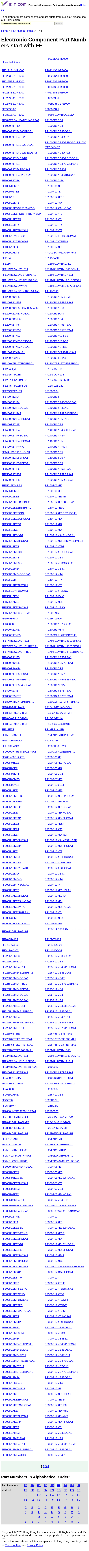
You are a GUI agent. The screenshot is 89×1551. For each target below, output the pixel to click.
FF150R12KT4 (10, 557)
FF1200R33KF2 (11, 357)
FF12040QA (9, 369)
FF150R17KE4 (53, 601)
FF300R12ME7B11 (13, 1366)
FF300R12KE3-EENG (15, 1233)
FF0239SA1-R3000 (13, 98)
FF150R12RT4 (53, 579)
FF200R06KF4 (10, 773)
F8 (71, 1499)
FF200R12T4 (53, 884)
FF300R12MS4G (12, 1382)
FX (58, 1494)
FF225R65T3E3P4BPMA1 (17, 1044)
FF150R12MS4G (55, 568)
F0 (78, 1494)
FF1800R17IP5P (55, 674)
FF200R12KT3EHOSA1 (59, 857)
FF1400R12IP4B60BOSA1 (61, 402)
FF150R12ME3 (54, 557)
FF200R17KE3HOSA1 (15, 895)
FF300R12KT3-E (55, 1283)
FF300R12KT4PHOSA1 (59, 1321)
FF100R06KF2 (10, 186)
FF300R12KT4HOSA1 (58, 1316)
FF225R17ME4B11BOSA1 (61, 1005)
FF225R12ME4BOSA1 (15, 978)
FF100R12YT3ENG (56, 241)
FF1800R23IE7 (11, 690)
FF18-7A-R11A (54, 718)
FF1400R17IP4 (11, 430)
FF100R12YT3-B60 (13, 235)
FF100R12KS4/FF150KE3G (18, 208)
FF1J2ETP (8, 729)
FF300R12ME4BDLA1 (15, 1349)
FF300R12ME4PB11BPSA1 (18, 1360)
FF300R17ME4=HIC (14, 1455)
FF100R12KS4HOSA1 (58, 208)
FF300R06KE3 (53, 1172)
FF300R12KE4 (53, 1238)
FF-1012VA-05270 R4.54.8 (61, 252)
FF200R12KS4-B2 (56, 834)
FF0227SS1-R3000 (56, 81)
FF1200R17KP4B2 (56, 346)
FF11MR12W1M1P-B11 (59, 274)
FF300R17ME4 (54, 1438)
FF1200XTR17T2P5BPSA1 (18, 363)
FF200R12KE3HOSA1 (58, 807)
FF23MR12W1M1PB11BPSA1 (20, 1066)
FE (52, 1485)
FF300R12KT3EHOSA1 (59, 1288)
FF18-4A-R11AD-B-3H (58, 707)
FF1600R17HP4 (54, 629)
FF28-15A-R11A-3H (13, 1127)
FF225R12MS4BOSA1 (15, 994)
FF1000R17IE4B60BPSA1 (17, 131)
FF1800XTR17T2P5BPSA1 (18, 701)
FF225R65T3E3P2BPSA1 (17, 1039)
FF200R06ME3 (54, 773)
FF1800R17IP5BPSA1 (15, 674)
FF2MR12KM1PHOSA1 (59, 1155)
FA (25, 1485)
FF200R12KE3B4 (12, 801)
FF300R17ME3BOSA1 (58, 1432)
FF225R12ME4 (54, 961)
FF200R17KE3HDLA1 (58, 890)
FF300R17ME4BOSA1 (58, 1449)
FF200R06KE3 (10, 762)
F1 (25, 1499)
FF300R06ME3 (11, 1188)
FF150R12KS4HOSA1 (15, 540)
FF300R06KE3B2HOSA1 (60, 1177)
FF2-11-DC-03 (53, 950)
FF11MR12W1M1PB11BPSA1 (20, 280)
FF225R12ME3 (11, 956)
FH (72, 1485)
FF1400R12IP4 (11, 402)
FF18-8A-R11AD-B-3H (15, 723)
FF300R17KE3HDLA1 (58, 1394)
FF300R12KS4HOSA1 (15, 1266)
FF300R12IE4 (10, 1222)
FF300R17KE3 (10, 1394)
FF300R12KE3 (53, 1222)
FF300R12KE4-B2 (12, 1244)
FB (32, 1485)
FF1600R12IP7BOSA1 (58, 624)
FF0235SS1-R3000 (56, 92)
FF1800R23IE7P (11, 696)
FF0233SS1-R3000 (13, 92)
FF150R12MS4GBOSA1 (16, 574)
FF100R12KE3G (55, 197)
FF (58, 1485)
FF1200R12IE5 (11, 296)
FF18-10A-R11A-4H (13, 707)
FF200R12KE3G (11, 807)
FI (78, 1485)
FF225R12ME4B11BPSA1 (60, 967)
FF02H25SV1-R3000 (57, 103)
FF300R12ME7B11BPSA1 (17, 1371)
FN (52, 1490)
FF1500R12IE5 (54, 452)
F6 (58, 1499)
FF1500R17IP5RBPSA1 (59, 479)
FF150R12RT (10, 579)
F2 (32, 1499)
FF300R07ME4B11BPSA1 (60, 1205)
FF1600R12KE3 (11, 629)
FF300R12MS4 (11, 1377)
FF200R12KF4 (10, 829)
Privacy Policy (35, 1545)
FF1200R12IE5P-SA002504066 (20, 308)
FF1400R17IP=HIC (13, 446)
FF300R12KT (53, 1277)
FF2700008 (51, 1111)
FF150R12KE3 (10, 496)
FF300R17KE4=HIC (57, 1410)
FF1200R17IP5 (11, 324)
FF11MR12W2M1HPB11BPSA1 (21, 291)
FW (52, 1494)
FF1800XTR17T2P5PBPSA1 (62, 701)
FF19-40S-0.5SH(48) (57, 723)
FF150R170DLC (54, 596)
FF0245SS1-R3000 (13, 103)
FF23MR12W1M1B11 (58, 1050)
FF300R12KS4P (11, 1272)
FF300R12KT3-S (55, 1310)
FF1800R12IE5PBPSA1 (59, 662)
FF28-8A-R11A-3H (56, 1127)
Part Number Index (22, 30)
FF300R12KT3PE (12, 1305)
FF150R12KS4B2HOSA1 (60, 535)
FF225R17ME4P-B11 (57, 1017)
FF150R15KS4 (10, 596)
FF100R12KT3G (11, 219)
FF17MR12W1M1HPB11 (16, 651)
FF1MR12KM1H (54, 729)
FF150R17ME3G (55, 607)
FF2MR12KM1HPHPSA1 (16, 1155)
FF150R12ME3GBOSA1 (59, 563)
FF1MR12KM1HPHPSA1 (60, 735)
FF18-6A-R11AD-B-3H (15, 718)
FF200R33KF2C (54, 917)
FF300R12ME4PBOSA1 (59, 1360)
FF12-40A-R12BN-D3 (57, 380)
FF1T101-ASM (10, 746)
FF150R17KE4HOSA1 (15, 607)
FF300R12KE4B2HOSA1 (60, 1244)
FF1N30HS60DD (12, 740)
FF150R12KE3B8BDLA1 (16, 502)
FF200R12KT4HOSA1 (58, 868)
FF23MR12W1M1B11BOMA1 (62, 1055)
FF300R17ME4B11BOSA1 (61, 1443)
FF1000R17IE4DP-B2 (14, 158)
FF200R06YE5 (10, 784)
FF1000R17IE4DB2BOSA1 (18, 144)
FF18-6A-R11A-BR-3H (58, 712)
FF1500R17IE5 (54, 463)
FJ (25, 1490)
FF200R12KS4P (11, 845)
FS (25, 1494)
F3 (38, 1499)
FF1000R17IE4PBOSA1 (16, 169)
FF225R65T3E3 (11, 1033)
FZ (72, 1494)
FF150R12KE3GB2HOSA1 (61, 513)
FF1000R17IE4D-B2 (57, 136)
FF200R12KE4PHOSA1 (59, 818)
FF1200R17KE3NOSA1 (16, 346)
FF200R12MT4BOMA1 (15, 884)
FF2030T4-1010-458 (57, 929)
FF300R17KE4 (10, 1410)
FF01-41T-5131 (11, 61)
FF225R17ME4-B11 (13, 1005)
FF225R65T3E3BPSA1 (58, 1033)
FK (32, 1490)
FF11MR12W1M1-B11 (15, 269)
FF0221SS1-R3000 (56, 70)
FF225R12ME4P (55, 978)
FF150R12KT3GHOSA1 (59, 552)
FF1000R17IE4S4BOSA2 (60, 174)
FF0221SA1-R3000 (56, 58)
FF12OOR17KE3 (12, 391)
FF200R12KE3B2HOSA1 (60, 796)
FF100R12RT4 (53, 224)
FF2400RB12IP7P (12, 1083)
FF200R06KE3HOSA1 (58, 762)
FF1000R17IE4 (54, 125)
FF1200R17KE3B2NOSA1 (17, 341)
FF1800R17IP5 (54, 668)
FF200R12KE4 (10, 812)
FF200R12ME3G (55, 873)
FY (65, 1494)
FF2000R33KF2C (55, 746)
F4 (45, 1499)
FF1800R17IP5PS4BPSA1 (61, 679)
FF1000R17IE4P (11, 163)
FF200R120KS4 (54, 784)
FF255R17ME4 (54, 1094)
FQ (72, 1490)
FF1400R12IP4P (11, 413)
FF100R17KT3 (10, 252)
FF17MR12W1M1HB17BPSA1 (20, 646)
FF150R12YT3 (53, 585)
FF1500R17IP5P (11, 474)
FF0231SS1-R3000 (56, 87)
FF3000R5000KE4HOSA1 (17, 1166)
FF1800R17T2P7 (55, 685)
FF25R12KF (52, 1105)
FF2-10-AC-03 (10, 944)
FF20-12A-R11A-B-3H (15, 931)
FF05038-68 (9, 109)
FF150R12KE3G (55, 507)
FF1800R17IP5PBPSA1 (16, 679)
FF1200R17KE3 (11, 335)
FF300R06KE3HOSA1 (15, 1183)
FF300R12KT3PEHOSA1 (17, 1310)
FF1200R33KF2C (55, 357)
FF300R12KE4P (54, 1255)
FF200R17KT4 (53, 912)
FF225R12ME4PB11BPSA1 (61, 983)
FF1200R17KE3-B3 (56, 341)
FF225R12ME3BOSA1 (58, 956)
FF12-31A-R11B (54, 374)
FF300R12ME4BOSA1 (58, 1349)
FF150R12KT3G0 (12, 552)
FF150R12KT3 (10, 546)
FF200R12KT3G (11, 862)
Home (4, 30)
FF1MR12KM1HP (12, 735)
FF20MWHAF (53, 939)
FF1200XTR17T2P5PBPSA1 (62, 363)
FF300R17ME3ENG (13, 1438)
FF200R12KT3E (11, 857)
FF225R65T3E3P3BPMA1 (60, 1039)
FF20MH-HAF (10, 939)
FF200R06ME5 (11, 779)
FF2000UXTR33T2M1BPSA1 (19, 751)
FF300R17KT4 (53, 1427)
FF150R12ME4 (11, 568)
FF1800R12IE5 (11, 657)
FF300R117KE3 (11, 1216)
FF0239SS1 (52, 98)
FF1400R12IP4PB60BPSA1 (61, 413)
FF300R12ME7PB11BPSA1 (61, 1371)
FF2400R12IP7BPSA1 (15, 1072)
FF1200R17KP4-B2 (13, 352)
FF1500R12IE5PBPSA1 (16, 463)
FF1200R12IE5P (11, 302)
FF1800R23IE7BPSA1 (58, 690)
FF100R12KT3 (53, 213)
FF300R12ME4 (11, 1338)
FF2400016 (51, 1066)
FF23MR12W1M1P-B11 (59, 1061)
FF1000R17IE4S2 (55, 169)
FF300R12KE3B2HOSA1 (60, 1227)
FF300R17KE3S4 (55, 1399)
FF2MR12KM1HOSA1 (15, 1150)
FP (65, 1490)
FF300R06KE (53, 1166)
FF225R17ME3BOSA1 (15, 1000)
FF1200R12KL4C (12, 319)
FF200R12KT (10, 851)
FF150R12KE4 (53, 518)
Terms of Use (13, 1545)
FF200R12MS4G (12, 879)
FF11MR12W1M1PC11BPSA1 (63, 280)
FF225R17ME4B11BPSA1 (17, 1011)
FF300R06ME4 (54, 1188)
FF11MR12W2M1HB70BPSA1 (63, 285)
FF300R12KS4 (53, 1260)
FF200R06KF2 (53, 768)
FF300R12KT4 (10, 1316)
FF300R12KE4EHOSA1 (59, 1249)
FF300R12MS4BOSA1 (58, 1377)
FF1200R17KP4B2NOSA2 (60, 352)
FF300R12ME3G (55, 1333)
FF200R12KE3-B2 (12, 796)
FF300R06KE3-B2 (12, 1177)
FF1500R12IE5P (55, 457)
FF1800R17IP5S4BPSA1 (16, 685)
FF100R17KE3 (53, 247)
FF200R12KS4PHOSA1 (59, 845)
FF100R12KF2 (10, 202)
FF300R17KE (53, 1388)
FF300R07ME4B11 (13, 1199)
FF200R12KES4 (54, 823)
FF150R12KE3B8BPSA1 (16, 507)
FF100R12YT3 (53, 230)
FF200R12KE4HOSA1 (58, 812)
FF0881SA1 (52, 109)
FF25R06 (7, 1100)
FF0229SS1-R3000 (13, 87)
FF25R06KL (52, 1100)
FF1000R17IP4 (11, 180)
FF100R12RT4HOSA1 (15, 230)
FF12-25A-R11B (11, 374)
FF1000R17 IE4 (11, 125)
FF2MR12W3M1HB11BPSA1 (62, 1161)
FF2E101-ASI (10, 1139)
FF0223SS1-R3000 (13, 75)
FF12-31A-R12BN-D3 (14, 380)
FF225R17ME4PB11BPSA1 (18, 1022)
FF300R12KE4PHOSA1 (16, 1260)
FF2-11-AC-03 (10, 950)
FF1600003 (8, 624)
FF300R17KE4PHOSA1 (59, 1421)
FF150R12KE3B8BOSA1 (60, 502)
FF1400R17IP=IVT (56, 446)
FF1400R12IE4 (11, 396)
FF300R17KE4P (11, 1421)
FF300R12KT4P (11, 1321)
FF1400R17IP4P (55, 435)
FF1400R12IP (53, 396)
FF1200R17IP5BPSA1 (58, 324)
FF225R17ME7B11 (13, 1028)
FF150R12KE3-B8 (56, 496)
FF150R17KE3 (10, 601)
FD (45, 1485)
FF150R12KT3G (54, 546)
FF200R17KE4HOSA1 (58, 906)
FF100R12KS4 (53, 202)
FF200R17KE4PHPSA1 (16, 912)
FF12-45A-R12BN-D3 (14, 385)
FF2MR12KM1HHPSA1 (59, 1144)
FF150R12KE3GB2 (13, 513)
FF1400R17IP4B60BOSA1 (61, 430)
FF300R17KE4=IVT (56, 1416)
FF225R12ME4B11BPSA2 (17, 972)
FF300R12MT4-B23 (13, 1388)
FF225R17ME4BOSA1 (58, 1011)
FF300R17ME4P (55, 1455)
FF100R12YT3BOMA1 (15, 241)
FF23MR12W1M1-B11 (15, 1055)
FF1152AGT (52, 258)
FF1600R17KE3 (11, 635)
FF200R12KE (10, 790)
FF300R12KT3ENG (13, 1294)
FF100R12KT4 (53, 219)
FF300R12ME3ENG (13, 1333)
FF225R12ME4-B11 (13, 967)
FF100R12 (8, 197)
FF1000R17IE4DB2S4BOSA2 (19, 152)
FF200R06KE (53, 757)
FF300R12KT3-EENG (14, 1288)
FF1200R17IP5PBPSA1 (59, 330)
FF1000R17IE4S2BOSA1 (17, 174)
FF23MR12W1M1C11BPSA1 (19, 1061)
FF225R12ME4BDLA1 (58, 972)
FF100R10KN (53, 191)
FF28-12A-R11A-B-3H (58, 1122)
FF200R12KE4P (11, 818)
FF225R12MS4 (54, 989)
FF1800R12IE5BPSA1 (58, 657)
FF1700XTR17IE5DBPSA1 (61, 635)
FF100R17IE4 (10, 247)
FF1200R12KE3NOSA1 (16, 313)
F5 (52, 1499)
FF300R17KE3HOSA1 (15, 1399)
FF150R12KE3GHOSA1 (16, 518)
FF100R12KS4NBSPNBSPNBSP (21, 213)
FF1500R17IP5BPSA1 (58, 468)
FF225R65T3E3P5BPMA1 (60, 1044)
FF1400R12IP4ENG (57, 407)
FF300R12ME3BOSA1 (58, 1327)
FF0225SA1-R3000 (56, 75)
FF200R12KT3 (53, 851)
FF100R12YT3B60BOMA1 (60, 235)
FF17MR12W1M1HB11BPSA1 (63, 640)
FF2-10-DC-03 (53, 944)
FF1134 (6, 258)
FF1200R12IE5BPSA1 (58, 296)
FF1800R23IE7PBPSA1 (59, 696)
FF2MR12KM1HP (55, 1150)
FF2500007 (51, 1089)
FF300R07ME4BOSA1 (15, 1211)
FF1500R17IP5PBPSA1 (59, 474)
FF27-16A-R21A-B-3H (15, 1116)
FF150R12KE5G (11, 524)
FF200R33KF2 (10, 917)
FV (45, 1494)
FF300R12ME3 (11, 1327)
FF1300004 (51, 391)
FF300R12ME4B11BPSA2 (60, 1344)
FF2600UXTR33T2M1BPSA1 (19, 1111)
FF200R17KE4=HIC (13, 906)
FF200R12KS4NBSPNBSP (61, 840)
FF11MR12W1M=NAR (15, 285)
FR (79, 1490)
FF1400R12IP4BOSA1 (15, 407)
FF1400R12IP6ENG (57, 418)
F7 (65, 1499)
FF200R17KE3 (10, 890)
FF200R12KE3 (53, 790)
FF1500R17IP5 (11, 468)
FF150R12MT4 (54, 574)
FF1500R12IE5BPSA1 (15, 457)
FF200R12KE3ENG (56, 801)
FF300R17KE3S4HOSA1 (16, 1405)
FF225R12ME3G (12, 961)
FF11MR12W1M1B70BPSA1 (19, 274)
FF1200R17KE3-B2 (56, 335)
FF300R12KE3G (55, 1233)
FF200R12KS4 (10, 834)
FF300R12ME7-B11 (57, 1366)
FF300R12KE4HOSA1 (15, 1255)
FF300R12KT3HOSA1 (15, 1299)
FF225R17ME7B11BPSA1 (60, 1028)
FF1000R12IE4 (54, 120)
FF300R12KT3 (10, 1283)
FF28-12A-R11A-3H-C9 (59, 1116)
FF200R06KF (10, 768)
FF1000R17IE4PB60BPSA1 (61, 163)
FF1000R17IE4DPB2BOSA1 (62, 158)
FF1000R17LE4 (54, 180)
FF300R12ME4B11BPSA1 (17, 1344)
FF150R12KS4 (53, 529)
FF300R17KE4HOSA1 (15, 1416)
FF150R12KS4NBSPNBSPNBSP (64, 540)
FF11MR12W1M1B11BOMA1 (62, 269)
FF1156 (6, 263)
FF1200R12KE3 (54, 308)
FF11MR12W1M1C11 (58, 263)
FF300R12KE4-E (12, 1249)
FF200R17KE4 (53, 901)
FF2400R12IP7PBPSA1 (59, 1072)
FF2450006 (8, 1089)
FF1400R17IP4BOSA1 (15, 435)
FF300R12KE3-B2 (12, 1227)
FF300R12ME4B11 (56, 1338)
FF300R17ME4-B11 (13, 1443)
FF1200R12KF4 (54, 313)
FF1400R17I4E (11, 424)
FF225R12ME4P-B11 (14, 983)
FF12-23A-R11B (54, 369)
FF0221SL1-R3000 (13, 70)
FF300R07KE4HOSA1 (58, 1194)
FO (59, 1490)
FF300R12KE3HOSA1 (15, 1238)
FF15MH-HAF (10, 618)
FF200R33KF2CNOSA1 (16, 923)
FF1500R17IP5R (11, 479)
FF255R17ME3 (11, 1094)
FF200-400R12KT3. (13, 757)
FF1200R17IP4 (54, 319)
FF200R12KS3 (53, 829)
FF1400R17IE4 (54, 424)
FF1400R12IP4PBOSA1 (16, 418)
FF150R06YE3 (53, 491)
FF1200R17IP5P (11, 330)
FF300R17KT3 (10, 1427)
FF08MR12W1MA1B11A (59, 114)
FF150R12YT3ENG (56, 590)
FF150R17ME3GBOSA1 (16, 613)
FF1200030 (51, 291)
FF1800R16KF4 (11, 668)
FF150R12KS (10, 529)
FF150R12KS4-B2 (12, 535)
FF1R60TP (51, 740)
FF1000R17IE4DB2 (13, 136)
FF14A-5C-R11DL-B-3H (16, 452)
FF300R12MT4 (54, 1382)
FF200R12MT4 (54, 879)
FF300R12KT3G (54, 1294)
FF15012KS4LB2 (12, 485)
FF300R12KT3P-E (56, 1305)
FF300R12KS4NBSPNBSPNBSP (64, 1266)
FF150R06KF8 (10, 491)
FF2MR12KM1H (11, 1144)
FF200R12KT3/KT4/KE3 (16, 868)
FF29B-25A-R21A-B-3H (59, 1133)
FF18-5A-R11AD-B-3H (15, 712)
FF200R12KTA (10, 873)
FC (39, 1485)
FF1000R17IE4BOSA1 (58, 131)
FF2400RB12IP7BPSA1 (59, 1078)
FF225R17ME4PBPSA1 (59, 1022)
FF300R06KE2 (10, 1172)
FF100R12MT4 (10, 224)
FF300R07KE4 (10, 1194)
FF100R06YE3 (10, 191)
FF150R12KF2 (53, 524)
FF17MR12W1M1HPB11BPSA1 (64, 651)
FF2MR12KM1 (53, 1139)
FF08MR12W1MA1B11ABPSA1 (20, 120)
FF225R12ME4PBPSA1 (16, 989)
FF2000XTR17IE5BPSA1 (60, 751)
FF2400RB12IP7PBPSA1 (60, 1083)
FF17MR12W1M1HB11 (15, 640)
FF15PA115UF (53, 618)
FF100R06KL (53, 186)
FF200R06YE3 (53, 779)
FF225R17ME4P (11, 1017)
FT (32, 1494)
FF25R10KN (9, 1105)
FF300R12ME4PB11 (14, 1355)
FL (38, 1490)
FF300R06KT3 (53, 1183)
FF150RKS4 (52, 613)
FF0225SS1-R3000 (13, 81)
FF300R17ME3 (11, 1432)
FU (39, 1494)
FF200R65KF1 (53, 923)
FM (45, 1490)
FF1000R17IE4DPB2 (57, 152)
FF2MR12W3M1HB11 (15, 1161)
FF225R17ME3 (54, 994)
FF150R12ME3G (12, 563)
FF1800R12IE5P (11, 662)
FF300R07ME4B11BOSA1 (17, 1205)
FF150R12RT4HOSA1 (15, 585)
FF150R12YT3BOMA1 (15, 590)
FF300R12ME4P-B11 (57, 1355)
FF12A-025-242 (54, 385)
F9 (78, 1499)
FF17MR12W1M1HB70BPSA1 (63, 646)
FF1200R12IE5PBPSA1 (59, 302)
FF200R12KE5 (10, 823)
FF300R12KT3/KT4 (56, 1299)
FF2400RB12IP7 (11, 1078)
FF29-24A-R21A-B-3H (15, 1133)
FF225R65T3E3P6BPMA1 (17, 1050)
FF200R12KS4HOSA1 (15, 840)
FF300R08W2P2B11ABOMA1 (63, 1211)
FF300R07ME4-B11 (57, 1199)
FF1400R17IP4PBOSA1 (16, 441)
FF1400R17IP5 (54, 441)
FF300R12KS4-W (12, 1277)
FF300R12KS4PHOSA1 (59, 1272)
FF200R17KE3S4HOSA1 (16, 901)
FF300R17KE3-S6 (56, 1405)
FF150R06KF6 (53, 485)
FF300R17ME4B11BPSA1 (17, 1449)
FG (65, 1485)
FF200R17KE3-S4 (56, 895)
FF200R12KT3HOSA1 (58, 862)
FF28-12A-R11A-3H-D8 (15, 1122)
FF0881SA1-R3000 (13, 114)
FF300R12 (51, 1216)
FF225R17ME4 (54, 1000)
